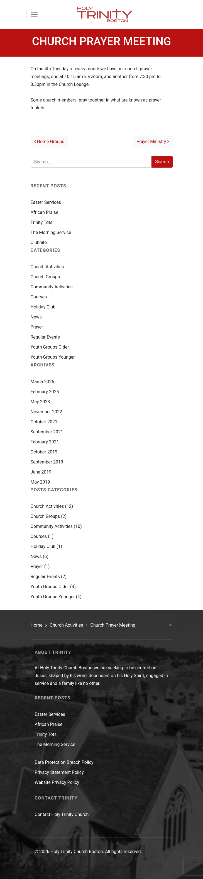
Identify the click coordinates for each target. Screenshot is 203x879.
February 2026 (45, 391)
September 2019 (47, 462)
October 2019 (44, 452)
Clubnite (39, 242)
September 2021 (47, 431)
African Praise (44, 212)
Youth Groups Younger (53, 357)
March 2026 (42, 381)
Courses (39, 297)
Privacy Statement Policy (59, 772)
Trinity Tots (42, 222)
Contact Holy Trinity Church (62, 814)
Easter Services (46, 202)
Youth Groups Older (50, 347)
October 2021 (44, 421)
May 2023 (40, 401)
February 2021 (45, 442)
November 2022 (46, 411)
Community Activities (52, 286)
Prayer (37, 327)
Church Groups (45, 276)
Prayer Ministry (152, 141)
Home (37, 625)
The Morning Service (51, 232)
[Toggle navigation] (34, 14)
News (36, 317)
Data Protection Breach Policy (64, 762)
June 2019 (41, 472)
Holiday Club (43, 307)
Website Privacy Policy (57, 782)
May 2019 (40, 482)
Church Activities (47, 266)
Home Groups (49, 141)
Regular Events (45, 337)
